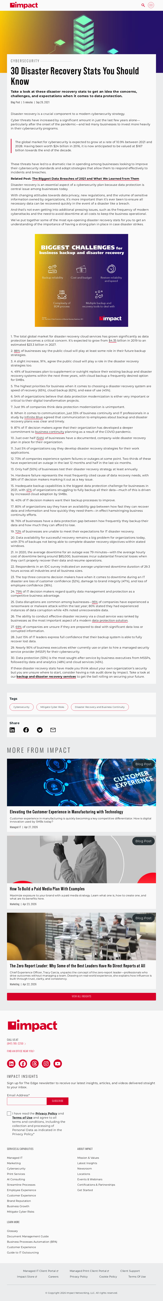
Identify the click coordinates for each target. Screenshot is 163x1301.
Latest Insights (87, 1163)
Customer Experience (21, 1195)
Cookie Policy (108, 1276)
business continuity (49, 432)
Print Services (16, 1174)
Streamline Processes (21, 1184)
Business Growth (18, 1206)
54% (40, 438)
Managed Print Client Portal (89, 1270)
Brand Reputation (19, 1200)
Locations (83, 1174)
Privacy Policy (79, 1276)
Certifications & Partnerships (96, 1184)
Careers (53, 1276)
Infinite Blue (33, 417)
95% (95, 602)
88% (17, 351)
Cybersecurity (22, 707)
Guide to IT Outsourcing (23, 1252)
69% (19, 627)
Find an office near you (21, 1051)
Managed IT (14, 1157)
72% (18, 531)
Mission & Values (88, 1157)
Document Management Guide (28, 1236)
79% (19, 591)
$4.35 (113, 340)
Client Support (130, 1270)
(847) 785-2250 (16, 1044)
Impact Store (27, 1276)
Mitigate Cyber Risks (52, 707)
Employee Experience (21, 1190)
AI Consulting (16, 1179)
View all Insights (81, 996)
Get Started (85, 1190)
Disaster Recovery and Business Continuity (100, 707)
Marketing (14, 1163)
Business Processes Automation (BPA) (32, 1241)
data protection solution (110, 620)
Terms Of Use (137, 1276)
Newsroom (84, 1168)
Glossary (12, 1231)
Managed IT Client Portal (40, 1270)
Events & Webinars (89, 1179)
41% (29, 490)
